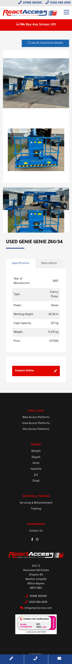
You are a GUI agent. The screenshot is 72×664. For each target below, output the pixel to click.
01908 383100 (30, 3)
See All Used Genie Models (45, 43)
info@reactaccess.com (36, 608)
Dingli (36, 481)
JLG (36, 475)
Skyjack (36, 457)
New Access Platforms (36, 417)
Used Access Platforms (36, 423)
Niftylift (36, 451)
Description (49, 263)
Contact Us (36, 531)
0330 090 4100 (58, 3)
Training (36, 509)
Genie (36, 463)
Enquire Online (36, 370)
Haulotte (36, 469)
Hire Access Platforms (36, 429)
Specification (20, 263)
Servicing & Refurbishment (36, 503)
